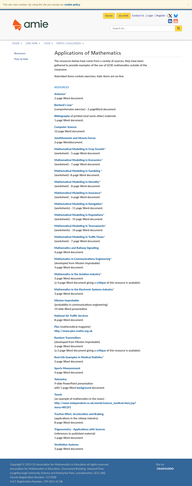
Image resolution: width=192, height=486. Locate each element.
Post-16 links (21, 59)
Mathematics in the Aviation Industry (77, 274)
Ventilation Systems (66, 444)
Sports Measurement (67, 368)
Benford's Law (63, 105)
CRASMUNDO (165, 469)
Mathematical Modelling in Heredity (76, 182)
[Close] (188, 4)
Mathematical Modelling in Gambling (77, 171)
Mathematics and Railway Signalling (76, 248)
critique (101, 283)
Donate (109, 15)
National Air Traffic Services (71, 316)
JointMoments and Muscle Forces (75, 138)
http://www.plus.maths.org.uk (73, 331)
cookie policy (72, 4)
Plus (57, 327)
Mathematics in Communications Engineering (82, 259)
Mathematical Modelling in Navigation (78, 204)
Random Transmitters (67, 338)
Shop (48, 43)
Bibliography (62, 116)
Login (150, 15)
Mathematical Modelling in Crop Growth (79, 149)
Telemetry (60, 379)
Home (17, 43)
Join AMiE (124, 15)
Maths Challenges (70, 43)
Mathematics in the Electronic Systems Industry (83, 289)
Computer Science (65, 127)
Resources (20, 53)
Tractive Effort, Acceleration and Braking (79, 414)
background (84, 388)
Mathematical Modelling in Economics (77, 160)
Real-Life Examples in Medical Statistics (78, 357)
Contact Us (138, 15)
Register (160, 15)
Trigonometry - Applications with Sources (79, 429)
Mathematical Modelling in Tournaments (79, 226)
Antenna (59, 94)
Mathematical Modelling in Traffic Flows (79, 237)
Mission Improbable (66, 300)
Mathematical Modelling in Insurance (77, 193)
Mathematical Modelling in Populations (78, 215)
